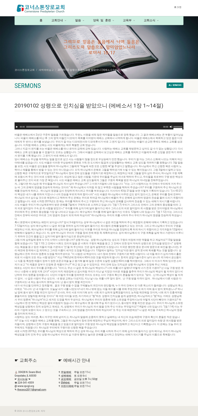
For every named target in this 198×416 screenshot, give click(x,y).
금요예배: (66, 379)
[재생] (16, 126)
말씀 (79, 20)
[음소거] (171, 126)
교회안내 (58, 20)
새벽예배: (66, 375)
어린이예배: (67, 386)
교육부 (129, 20)
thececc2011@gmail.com (31, 389)
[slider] (42, 127)
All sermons (175, 85)
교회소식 (151, 20)
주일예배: (66, 372)
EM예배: (65, 382)
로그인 (178, 7)
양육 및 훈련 (103, 20)
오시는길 (22, 379)
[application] (99, 125)
